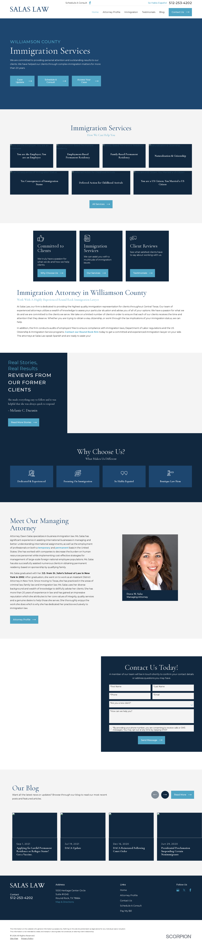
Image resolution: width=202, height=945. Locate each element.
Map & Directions (65, 896)
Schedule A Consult (76, 2)
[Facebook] (90, 2)
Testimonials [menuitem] (148, 12)
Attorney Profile (129, 889)
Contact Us (126, 895)
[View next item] (165, 789)
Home (123, 884)
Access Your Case (87, 81)
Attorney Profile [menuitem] (111, 12)
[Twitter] (184, 884)
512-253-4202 (180, 3)
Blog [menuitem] (162, 12)
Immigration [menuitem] (131, 12)
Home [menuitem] (95, 12)
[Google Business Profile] (177, 884)
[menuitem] (14, 933)
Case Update (24, 81)
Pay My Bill (126, 905)
